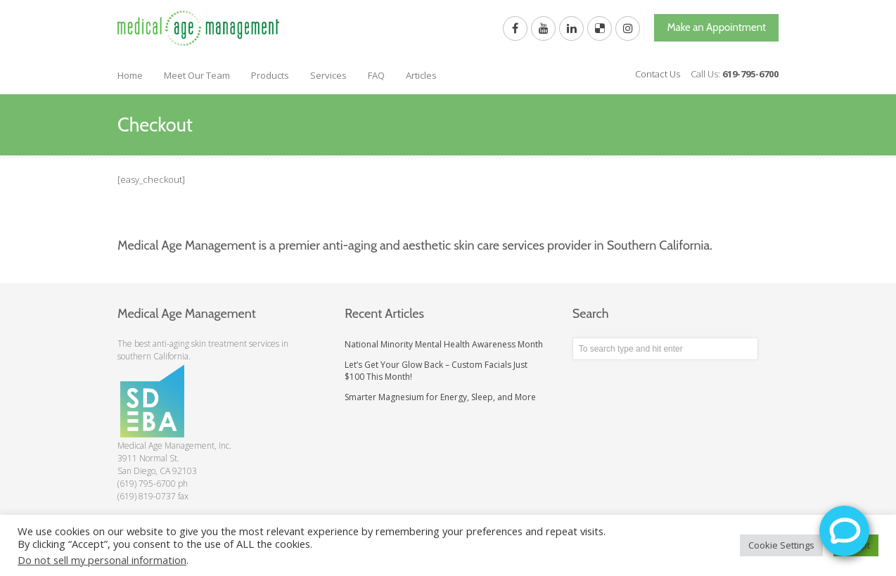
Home (130, 75)
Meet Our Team (197, 75)
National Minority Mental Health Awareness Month (444, 344)
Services (328, 75)
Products (270, 75)
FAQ (376, 75)
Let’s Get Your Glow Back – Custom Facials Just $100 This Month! (436, 371)
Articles (421, 75)
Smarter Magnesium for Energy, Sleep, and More (440, 397)
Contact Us (657, 74)
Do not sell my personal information (102, 560)
